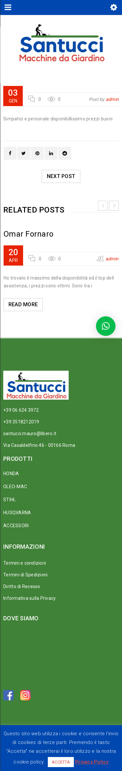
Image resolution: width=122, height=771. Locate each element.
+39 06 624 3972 (21, 410)
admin (112, 99)
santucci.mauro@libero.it (29, 433)
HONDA (11, 473)
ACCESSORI (16, 525)
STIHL (9, 499)
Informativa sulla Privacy (29, 598)
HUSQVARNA (17, 512)
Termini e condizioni (24, 563)
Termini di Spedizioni (25, 574)
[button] (105, 326)
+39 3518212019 (21, 421)
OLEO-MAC (15, 486)
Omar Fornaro (28, 234)
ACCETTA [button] (61, 762)
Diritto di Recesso (21, 586)
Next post (61, 176)
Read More (23, 304)
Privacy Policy (92, 762)
